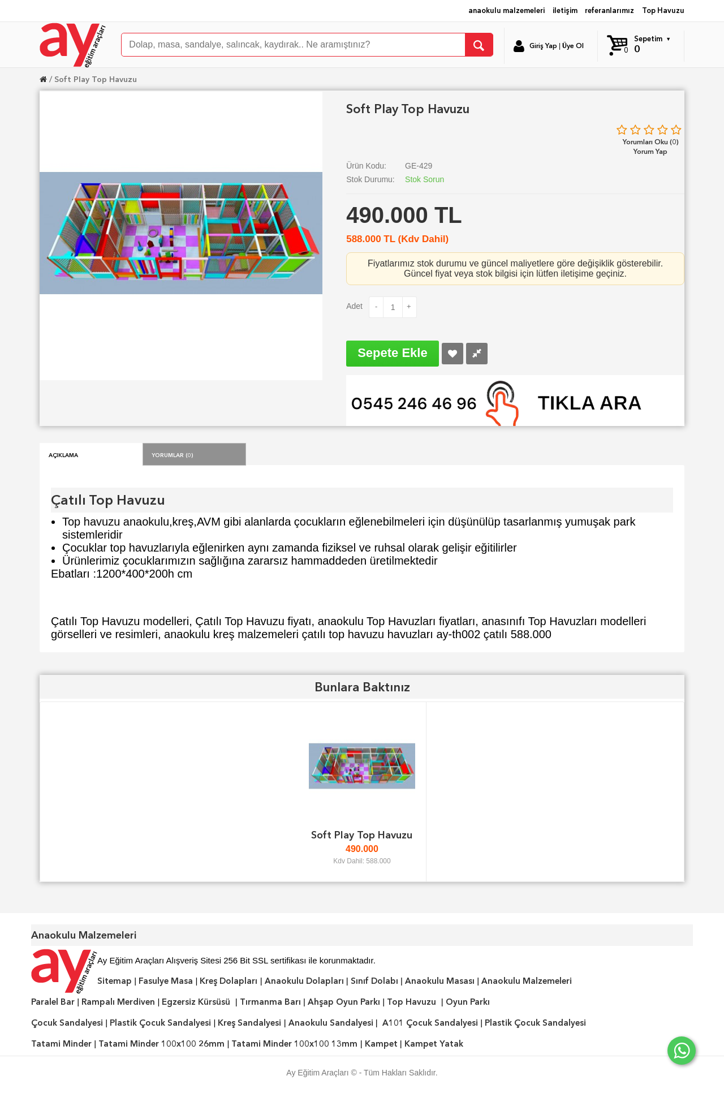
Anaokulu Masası (440, 981)
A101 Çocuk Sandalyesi (430, 1023)
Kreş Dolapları (228, 981)
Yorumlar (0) (172, 454)
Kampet (381, 1044)
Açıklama (63, 454)
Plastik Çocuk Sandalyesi (160, 1023)
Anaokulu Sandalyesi (330, 1023)
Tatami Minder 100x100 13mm (294, 1044)
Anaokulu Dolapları (304, 981)
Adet (354, 306)
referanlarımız (609, 10)
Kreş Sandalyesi (249, 1023)
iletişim (565, 10)
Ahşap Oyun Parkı (344, 1002)
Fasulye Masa (166, 981)
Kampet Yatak (433, 1044)
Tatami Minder (61, 1044)
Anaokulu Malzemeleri (526, 981)
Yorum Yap (650, 151)
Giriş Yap (543, 46)
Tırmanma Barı (270, 1002)
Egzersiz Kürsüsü (196, 1002)
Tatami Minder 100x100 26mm (161, 1044)
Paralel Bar (53, 1002)
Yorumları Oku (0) (651, 141)
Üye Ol (573, 46)
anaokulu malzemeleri (506, 10)
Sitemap (114, 981)
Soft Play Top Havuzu (95, 79)
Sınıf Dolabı (374, 981)
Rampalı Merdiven (118, 1002)
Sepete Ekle (392, 353)
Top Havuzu (663, 10)
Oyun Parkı (468, 1002)
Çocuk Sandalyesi (67, 1023)
